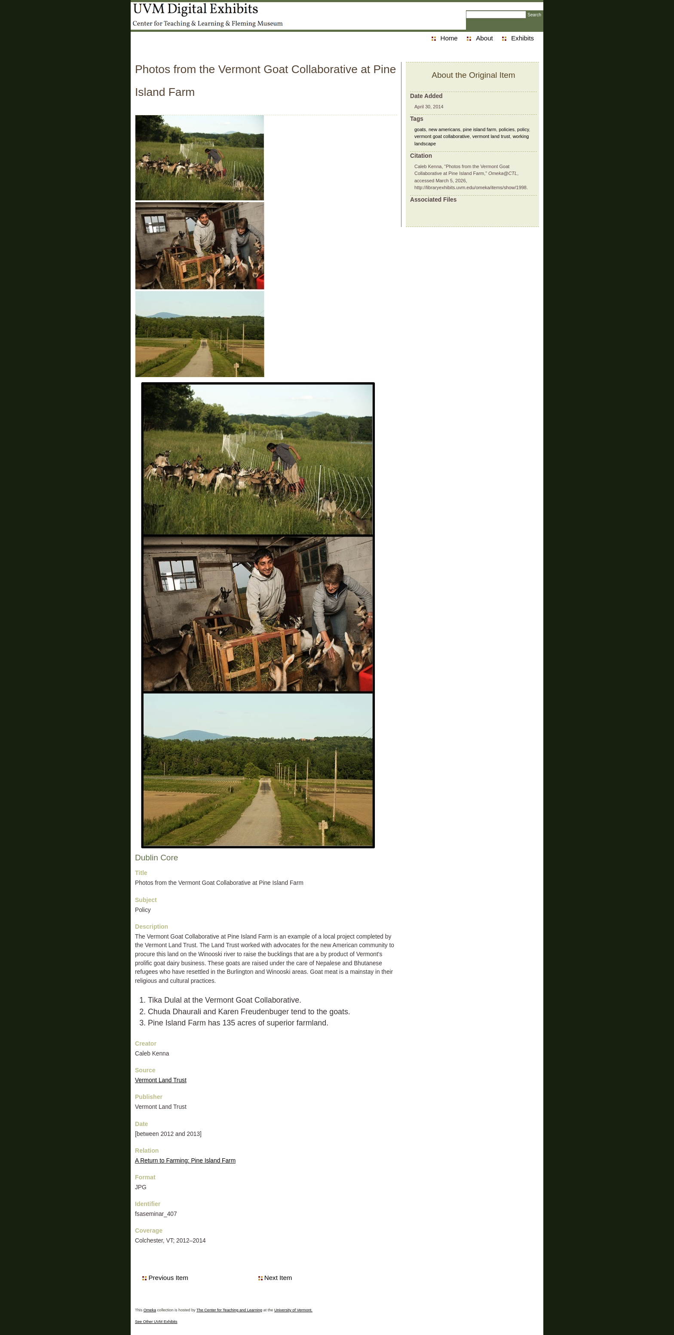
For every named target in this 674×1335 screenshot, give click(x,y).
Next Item (278, 1277)
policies (507, 129)
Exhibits (522, 38)
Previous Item (168, 1277)
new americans (444, 129)
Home (449, 38)
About (484, 38)
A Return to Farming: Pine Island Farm (185, 1160)
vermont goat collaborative (442, 136)
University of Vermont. (293, 1310)
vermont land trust (491, 136)
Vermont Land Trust (161, 1080)
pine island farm (479, 129)
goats (420, 129)
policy (523, 129)
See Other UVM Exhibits (156, 1322)
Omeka (150, 1310)
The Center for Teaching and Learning (229, 1310)
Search (534, 14)
